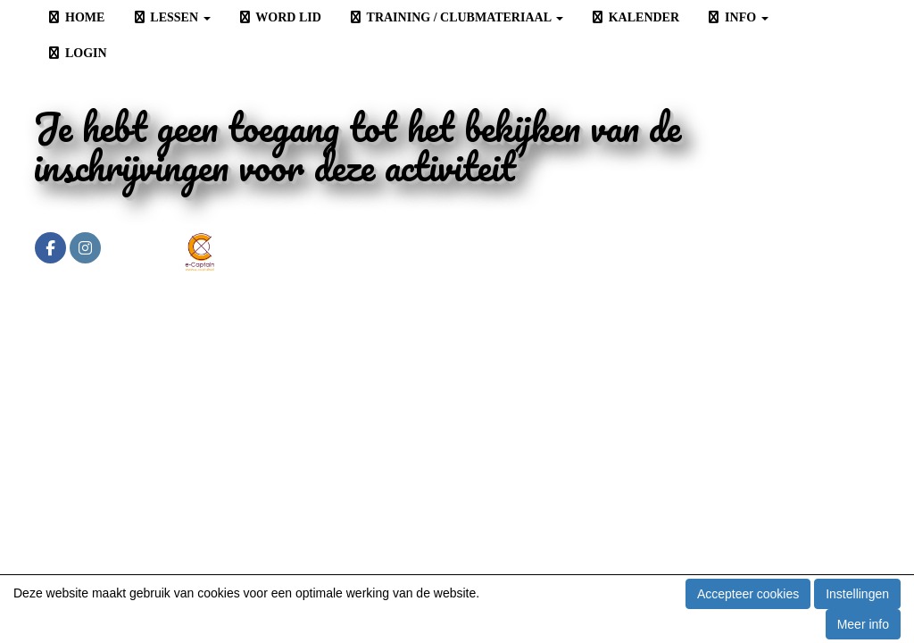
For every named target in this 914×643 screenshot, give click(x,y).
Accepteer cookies (748, 594)
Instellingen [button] (857, 594)
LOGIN (76, 53)
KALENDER (634, 17)
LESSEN (170, 17)
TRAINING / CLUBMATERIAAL (455, 17)
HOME (75, 17)
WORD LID (279, 17)
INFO (737, 17)
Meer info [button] (863, 624)
